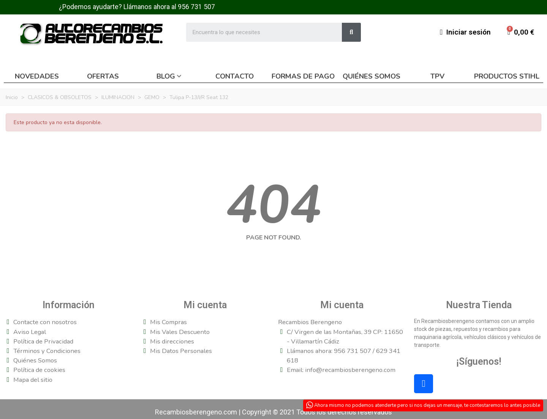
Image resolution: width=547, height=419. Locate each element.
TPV (437, 76)
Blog (166, 76)
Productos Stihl (506, 76)
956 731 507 (196, 7)
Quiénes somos (371, 76)
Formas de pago (303, 76)
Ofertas (103, 76)
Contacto (234, 76)
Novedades (37, 76)
